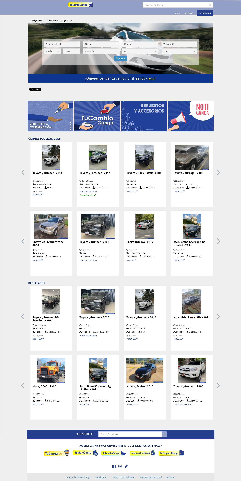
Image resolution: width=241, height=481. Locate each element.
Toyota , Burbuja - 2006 (188, 165)
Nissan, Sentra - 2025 (140, 378)
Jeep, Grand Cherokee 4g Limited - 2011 (189, 235)
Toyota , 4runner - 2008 (188, 378)
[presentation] (23, 163)
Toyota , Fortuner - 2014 (94, 165)
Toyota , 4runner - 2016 (47, 165)
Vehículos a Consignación (59, 12)
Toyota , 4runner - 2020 (94, 234)
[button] (62, 36)
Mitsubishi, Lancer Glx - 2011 (191, 309)
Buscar (120, 50)
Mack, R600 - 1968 (44, 378)
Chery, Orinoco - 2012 (140, 234)
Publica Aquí (205, 4)
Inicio (177, 4)
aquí (151, 70)
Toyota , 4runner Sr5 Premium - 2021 (46, 310)
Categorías (37, 12)
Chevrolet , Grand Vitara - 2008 (49, 235)
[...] (107, 5)
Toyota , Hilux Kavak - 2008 (144, 165)
